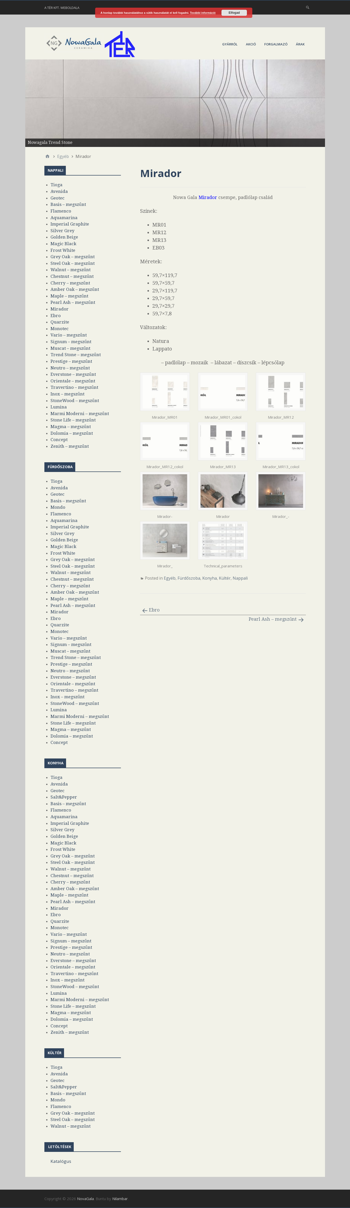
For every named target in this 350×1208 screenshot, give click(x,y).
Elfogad (234, 13)
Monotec (60, 328)
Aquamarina (64, 217)
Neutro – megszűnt (70, 367)
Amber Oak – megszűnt (75, 289)
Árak (300, 44)
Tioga (56, 184)
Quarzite (60, 322)
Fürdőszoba (189, 578)
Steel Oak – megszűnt (73, 263)
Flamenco (61, 211)
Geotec (58, 198)
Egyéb (170, 578)
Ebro (154, 610)
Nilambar (120, 1198)
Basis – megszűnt (68, 204)
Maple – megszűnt (69, 295)
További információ (203, 12)
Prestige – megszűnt (71, 361)
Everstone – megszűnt (73, 374)
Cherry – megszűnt (70, 282)
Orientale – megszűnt (73, 380)
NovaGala (85, 1198)
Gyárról (230, 44)
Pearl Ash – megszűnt (273, 619)
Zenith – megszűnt (70, 446)
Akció (251, 44)
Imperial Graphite (70, 224)
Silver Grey (62, 230)
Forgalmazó (276, 44)
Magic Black (63, 243)
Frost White (63, 250)
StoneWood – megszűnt (75, 400)
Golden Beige (64, 237)
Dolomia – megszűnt (72, 433)
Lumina (59, 406)
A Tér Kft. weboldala (61, 7)
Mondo (58, 507)
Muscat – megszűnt (70, 348)
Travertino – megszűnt (74, 387)
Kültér (225, 578)
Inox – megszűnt (67, 393)
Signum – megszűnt (71, 341)
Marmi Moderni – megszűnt (80, 413)
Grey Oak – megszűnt (73, 256)
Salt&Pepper (64, 797)
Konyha (209, 578)
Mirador (60, 309)
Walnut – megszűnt (71, 269)
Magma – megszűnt (71, 426)
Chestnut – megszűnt (72, 276)
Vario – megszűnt (69, 335)
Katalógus (61, 1161)
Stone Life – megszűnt (73, 419)
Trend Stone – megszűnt (76, 354)
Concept (59, 439)
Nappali (240, 578)
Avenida (59, 191)
